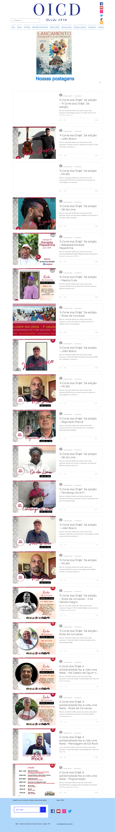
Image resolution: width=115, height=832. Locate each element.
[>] (43, 809)
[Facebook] (101, 3)
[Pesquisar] (25, 20)
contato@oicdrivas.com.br (65, 824)
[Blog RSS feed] (101, 22)
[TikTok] (101, 19)
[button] (100, 83)
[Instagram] (101, 11)
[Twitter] (101, 15)
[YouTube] (101, 7)
